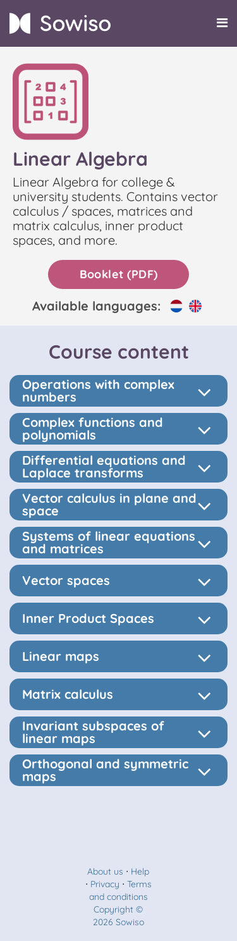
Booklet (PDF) (119, 274)
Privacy (104, 884)
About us (105, 871)
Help (140, 871)
